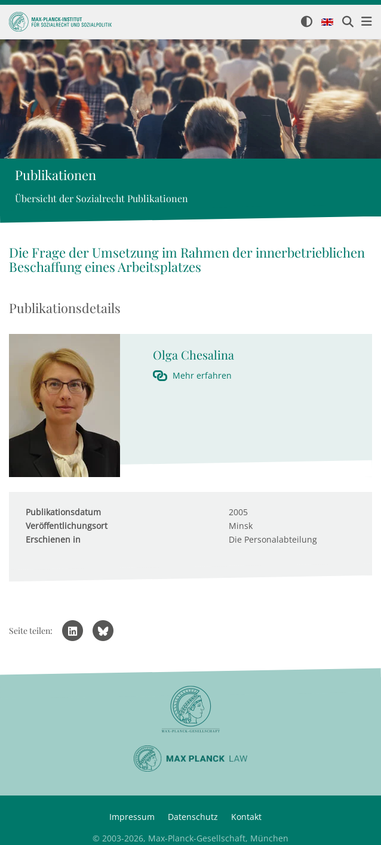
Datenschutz (193, 816)
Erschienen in (53, 539)
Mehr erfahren (202, 375)
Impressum (132, 816)
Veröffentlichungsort (66, 525)
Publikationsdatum (63, 512)
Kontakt (246, 816)
